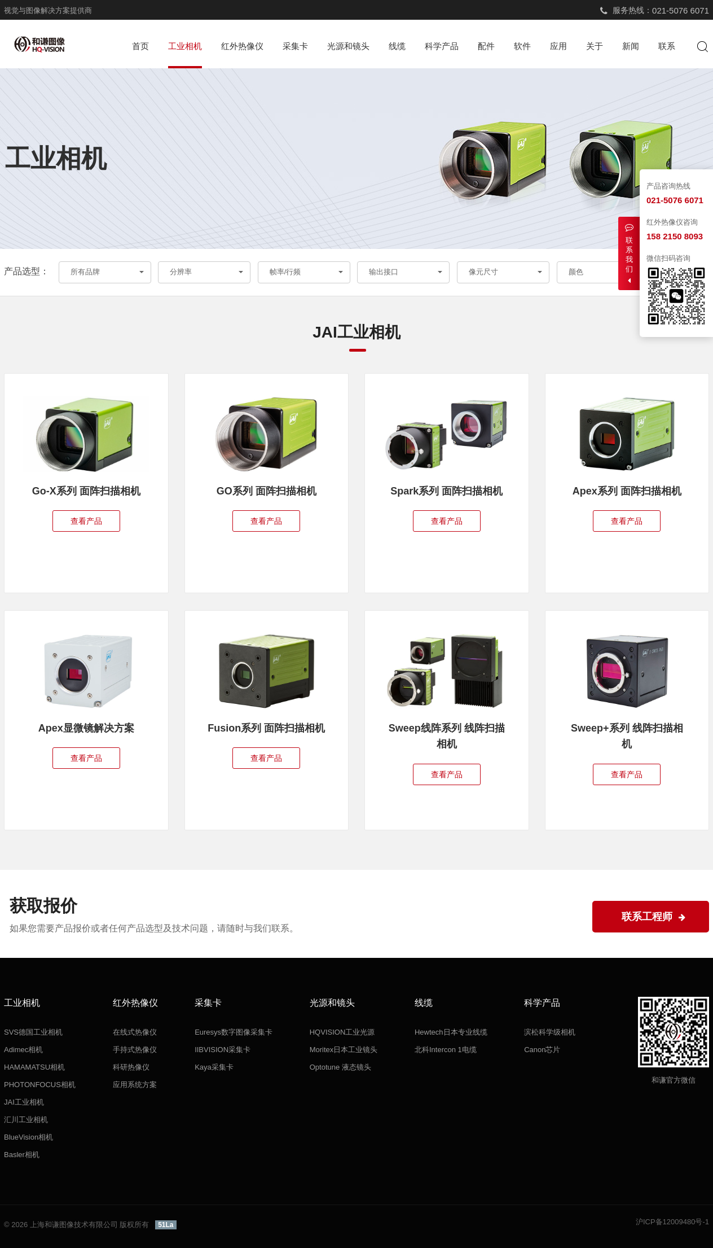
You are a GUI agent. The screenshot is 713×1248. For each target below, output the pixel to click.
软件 (522, 46)
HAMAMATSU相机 (34, 1067)
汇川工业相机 (26, 1119)
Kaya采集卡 (214, 1067)
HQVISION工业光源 (342, 1032)
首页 (140, 46)
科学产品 (442, 46)
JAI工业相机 (24, 1102)
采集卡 (295, 46)
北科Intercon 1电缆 (446, 1049)
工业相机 (185, 46)
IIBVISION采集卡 (222, 1049)
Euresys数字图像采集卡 (233, 1032)
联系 (666, 46)
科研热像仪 (131, 1067)
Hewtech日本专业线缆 (451, 1032)
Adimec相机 (23, 1049)
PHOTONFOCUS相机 (40, 1084)
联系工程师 (653, 916)
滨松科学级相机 (549, 1032)
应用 (558, 46)
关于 (594, 46)
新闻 (630, 46)
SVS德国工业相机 (33, 1032)
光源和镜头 (348, 46)
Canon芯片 (542, 1049)
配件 (486, 46)
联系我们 (629, 253)
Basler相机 (21, 1154)
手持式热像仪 (135, 1049)
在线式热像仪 (135, 1032)
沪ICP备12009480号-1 (672, 1222)
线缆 (397, 46)
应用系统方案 (135, 1084)
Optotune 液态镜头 (340, 1067)
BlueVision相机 (28, 1137)
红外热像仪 (242, 46)
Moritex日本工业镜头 (344, 1049)
